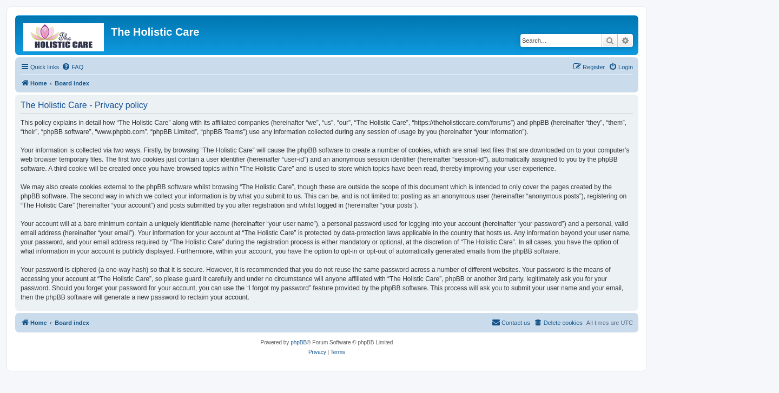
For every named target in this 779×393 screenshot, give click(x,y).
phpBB (299, 342)
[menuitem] (72, 67)
